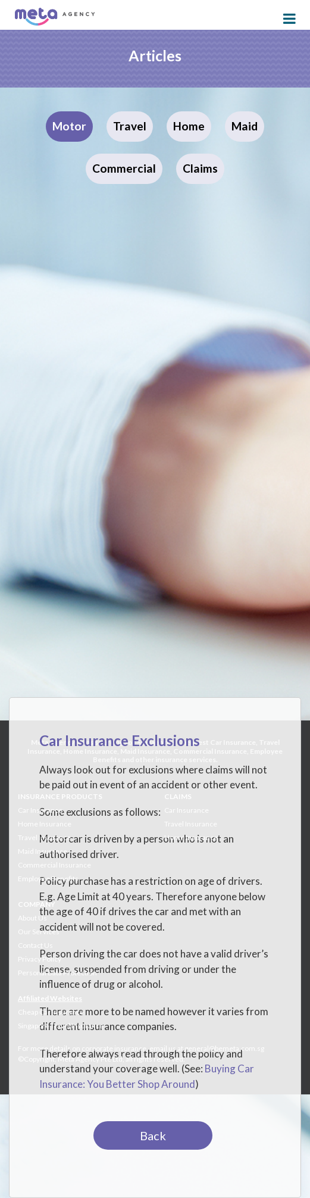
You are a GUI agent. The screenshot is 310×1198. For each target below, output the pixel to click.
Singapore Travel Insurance (61, 1025)
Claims (200, 168)
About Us (32, 917)
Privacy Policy (39, 958)
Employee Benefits (48, 878)
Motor (69, 126)
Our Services (39, 931)
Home (189, 126)
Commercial (124, 168)
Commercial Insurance (54, 864)
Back (153, 1135)
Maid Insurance (42, 851)
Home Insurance (44, 823)
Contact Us (35, 945)
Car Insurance (40, 810)
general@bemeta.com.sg (224, 1048)
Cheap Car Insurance (51, 1011)
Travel (129, 126)
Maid (244, 126)
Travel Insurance (44, 837)
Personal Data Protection (57, 972)
